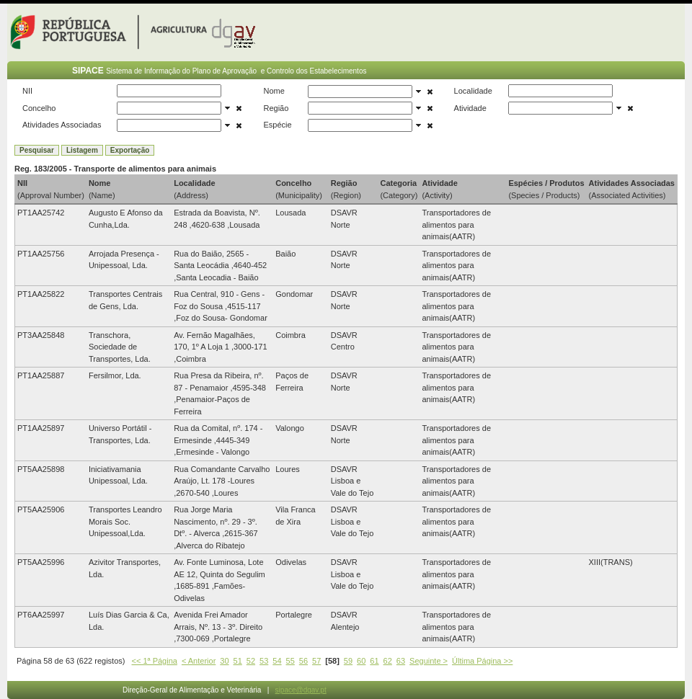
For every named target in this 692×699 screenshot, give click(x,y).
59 (348, 660)
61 (374, 660)
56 (303, 660)
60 (361, 660)
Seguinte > (428, 660)
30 (224, 660)
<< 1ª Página (154, 660)
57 (316, 660)
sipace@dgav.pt (301, 690)
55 (290, 660)
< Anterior (199, 660)
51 (238, 660)
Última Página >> (482, 660)
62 (387, 660)
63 (400, 660)
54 (276, 660)
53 (264, 660)
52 (251, 660)
